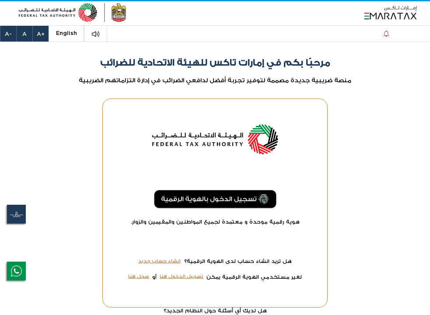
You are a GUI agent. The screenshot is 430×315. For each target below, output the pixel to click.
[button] (95, 34)
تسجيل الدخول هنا (181, 276)
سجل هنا (138, 276)
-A (8, 34)
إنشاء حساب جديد (159, 261)
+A (41, 34)
